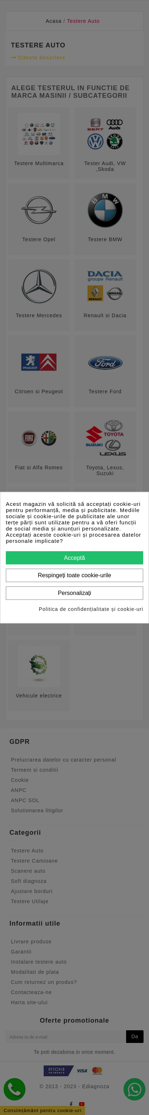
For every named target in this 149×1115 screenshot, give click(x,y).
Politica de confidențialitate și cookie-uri (91, 609)
